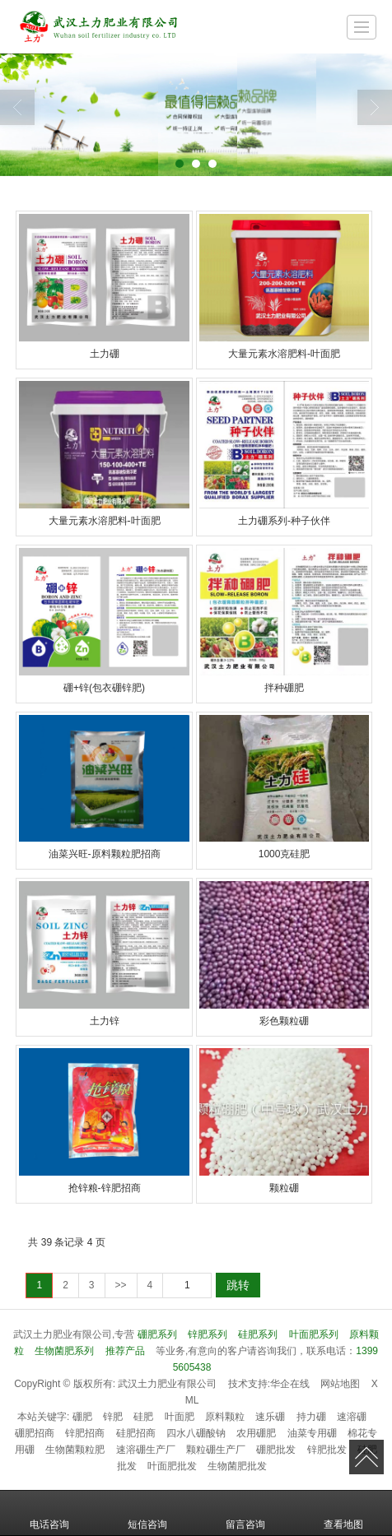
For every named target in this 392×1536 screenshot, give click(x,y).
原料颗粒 (225, 1416)
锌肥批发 (327, 1449)
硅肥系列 (258, 1334)
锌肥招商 (85, 1433)
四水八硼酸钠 (196, 1433)
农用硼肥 (256, 1433)
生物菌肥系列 (64, 1351)
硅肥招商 (136, 1433)
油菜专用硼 (312, 1433)
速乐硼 (270, 1416)
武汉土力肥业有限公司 (167, 1384)
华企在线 (290, 1384)
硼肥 (82, 1416)
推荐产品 (125, 1351)
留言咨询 (245, 1513)
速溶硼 (351, 1416)
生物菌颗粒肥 (75, 1449)
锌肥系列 (207, 1334)
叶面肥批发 (172, 1466)
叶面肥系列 (313, 1334)
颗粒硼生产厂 (215, 1449)
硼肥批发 (276, 1449)
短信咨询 (147, 1513)
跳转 (238, 1285)
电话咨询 (49, 1513)
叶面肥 (179, 1416)
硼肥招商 (34, 1433)
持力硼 (311, 1416)
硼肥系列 (157, 1334)
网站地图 (340, 1384)
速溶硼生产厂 (145, 1449)
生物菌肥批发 (237, 1466)
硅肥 (143, 1416)
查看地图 (343, 1513)
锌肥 (113, 1416)
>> (121, 1285)
